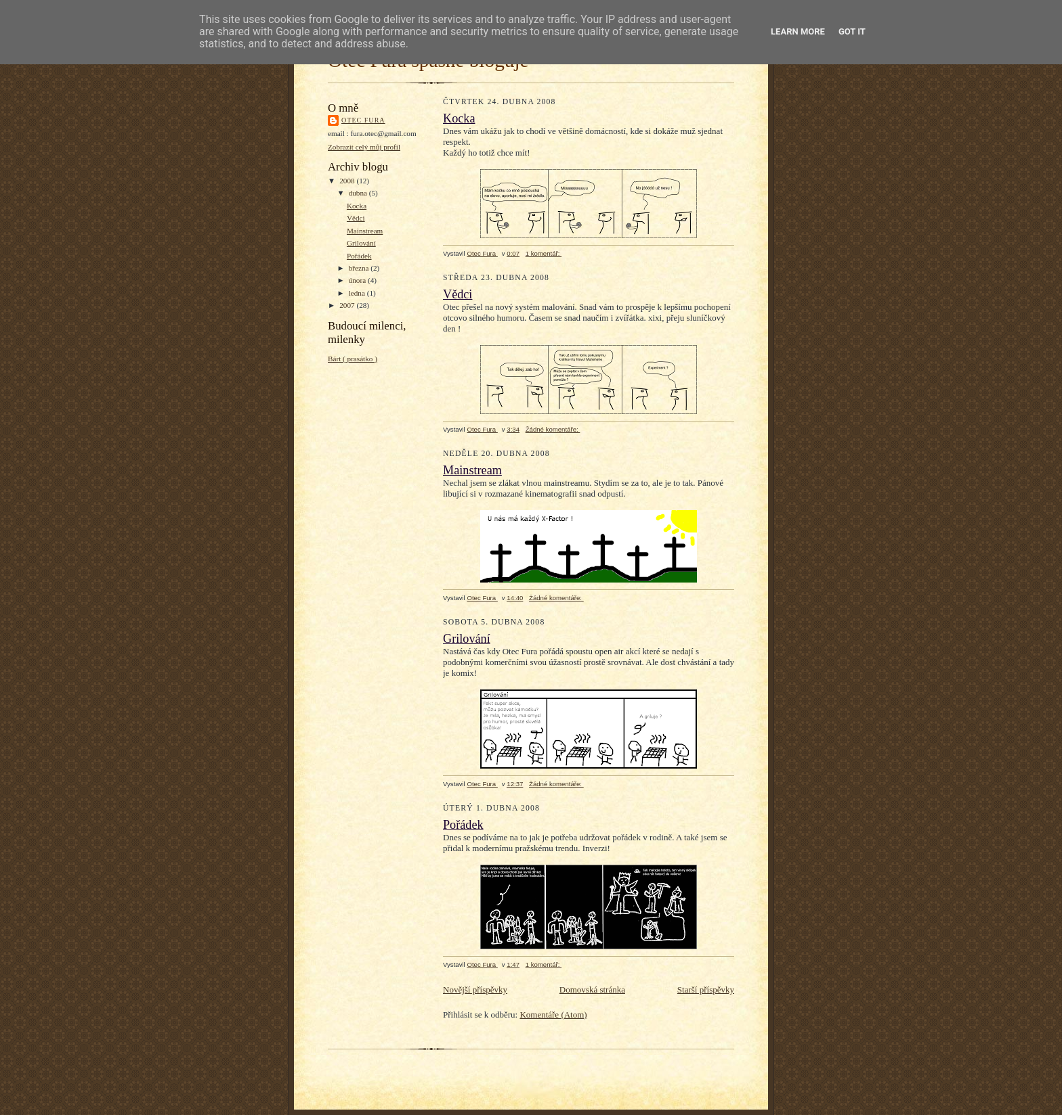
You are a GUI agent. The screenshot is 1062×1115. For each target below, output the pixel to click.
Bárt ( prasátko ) (352, 359)
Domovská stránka (592, 989)
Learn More (798, 31)
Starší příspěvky (705, 989)
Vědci (356, 218)
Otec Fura (363, 120)
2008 (347, 181)
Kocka (356, 206)
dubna (359, 193)
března (360, 268)
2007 (347, 305)
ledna (358, 293)
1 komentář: (543, 253)
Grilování (361, 243)
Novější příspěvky (475, 989)
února (358, 280)
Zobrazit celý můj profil (364, 147)
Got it (852, 31)
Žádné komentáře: (553, 429)
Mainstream (365, 231)
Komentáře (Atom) (553, 1014)
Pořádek (359, 256)
